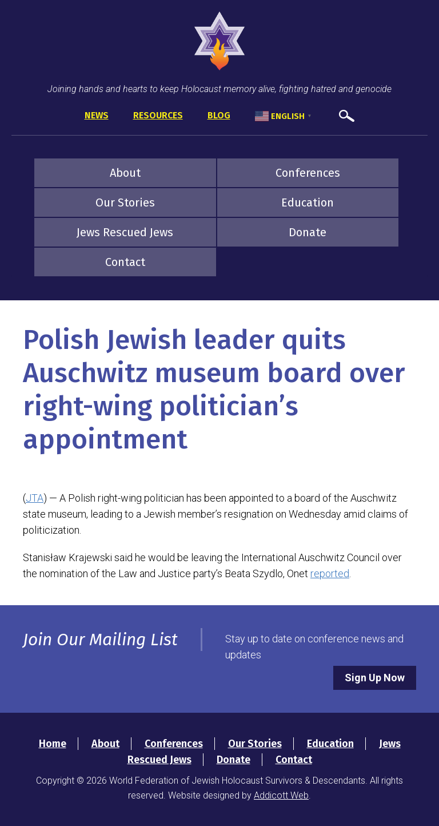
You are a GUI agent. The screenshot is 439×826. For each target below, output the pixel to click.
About (125, 173)
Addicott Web (281, 795)
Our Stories (125, 202)
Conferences (308, 173)
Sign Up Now (375, 678)
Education (307, 202)
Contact (125, 262)
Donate (307, 232)
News (97, 115)
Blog (218, 115)
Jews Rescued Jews (125, 232)
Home (52, 743)
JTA (34, 498)
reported (329, 573)
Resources (158, 115)
